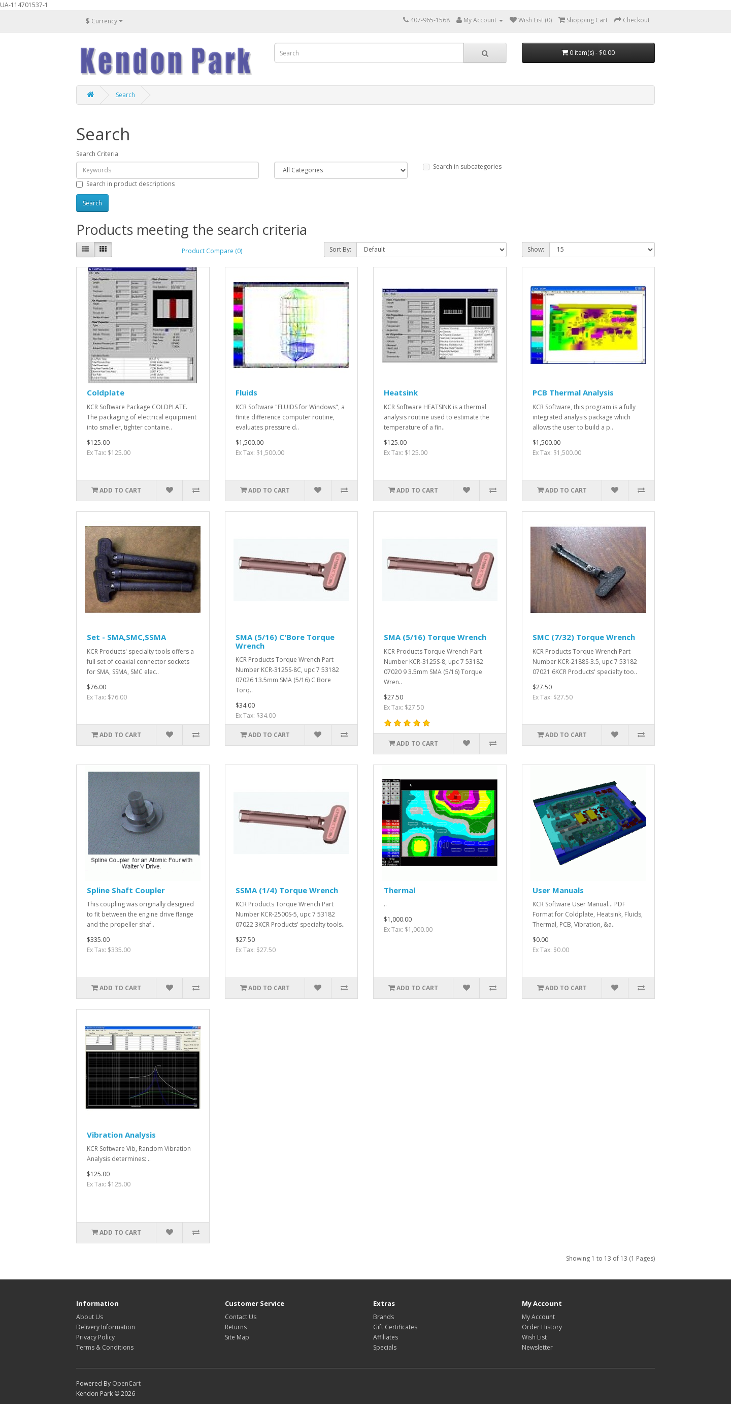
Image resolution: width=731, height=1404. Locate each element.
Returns (236, 1327)
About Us (89, 1317)
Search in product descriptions (125, 183)
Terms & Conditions (105, 1347)
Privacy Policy (95, 1337)
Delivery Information (105, 1327)
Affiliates (385, 1337)
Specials (384, 1347)
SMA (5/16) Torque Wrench (435, 637)
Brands (383, 1317)
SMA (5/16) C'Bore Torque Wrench (285, 641)
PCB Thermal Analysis (573, 392)
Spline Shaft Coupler (126, 890)
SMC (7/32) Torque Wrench (584, 637)
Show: (535, 249)
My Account (538, 1317)
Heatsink (401, 392)
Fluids (246, 392)
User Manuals (558, 890)
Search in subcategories (462, 166)
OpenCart (126, 1383)
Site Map (237, 1337)
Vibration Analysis (121, 1135)
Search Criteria (97, 153)
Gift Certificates (395, 1327)
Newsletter (537, 1347)
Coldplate (105, 392)
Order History (542, 1327)
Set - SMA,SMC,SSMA (126, 637)
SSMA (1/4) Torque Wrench (287, 890)
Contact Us (240, 1317)
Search (125, 94)
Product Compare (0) (212, 251)
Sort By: (340, 249)
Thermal (399, 890)
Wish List (534, 1337)
